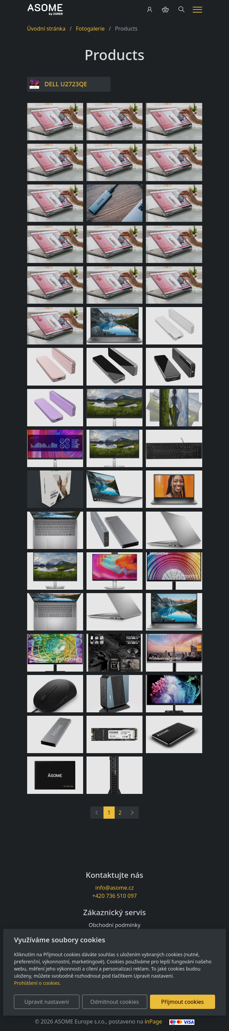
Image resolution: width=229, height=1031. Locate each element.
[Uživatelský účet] (150, 9)
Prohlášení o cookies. (37, 983)
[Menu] (197, 10)
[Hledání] (181, 9)
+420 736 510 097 (114, 896)
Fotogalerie (90, 28)
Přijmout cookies (182, 1002)
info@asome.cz (114, 887)
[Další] (132, 812)
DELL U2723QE (65, 84)
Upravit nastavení (46, 1002)
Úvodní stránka (46, 28)
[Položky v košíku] (165, 9)
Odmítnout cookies (114, 1002)
